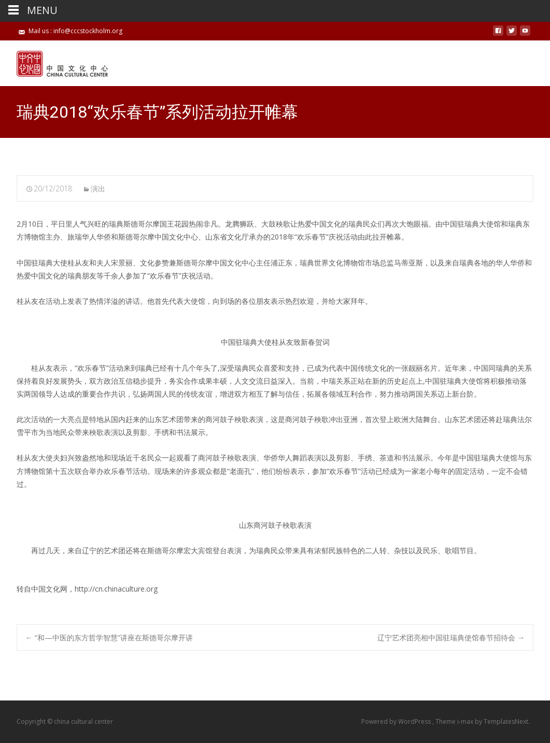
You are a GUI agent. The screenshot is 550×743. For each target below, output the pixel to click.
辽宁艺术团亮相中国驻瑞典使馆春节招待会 (451, 637)
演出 (98, 188)
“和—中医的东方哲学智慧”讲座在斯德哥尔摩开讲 (109, 637)
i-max (466, 721)
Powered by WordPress (396, 721)
